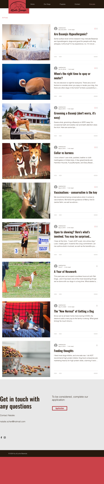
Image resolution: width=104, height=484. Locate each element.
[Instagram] (4, 437)
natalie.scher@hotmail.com (12, 421)
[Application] (59, 408)
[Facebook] (1, 437)
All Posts (5, 18)
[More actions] (97, 28)
